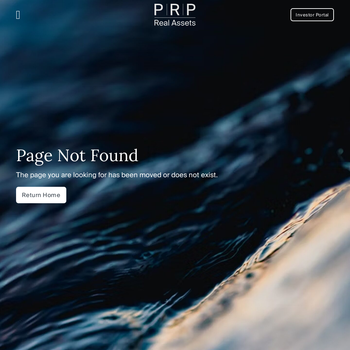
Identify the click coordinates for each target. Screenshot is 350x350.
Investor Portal (312, 15)
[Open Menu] (18, 15)
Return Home (41, 195)
